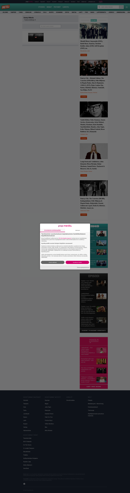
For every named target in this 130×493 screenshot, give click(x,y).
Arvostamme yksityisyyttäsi (52, 230)
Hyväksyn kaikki (77, 262)
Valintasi (77, 230)
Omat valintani (53, 262)
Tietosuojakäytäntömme (83, 267)
